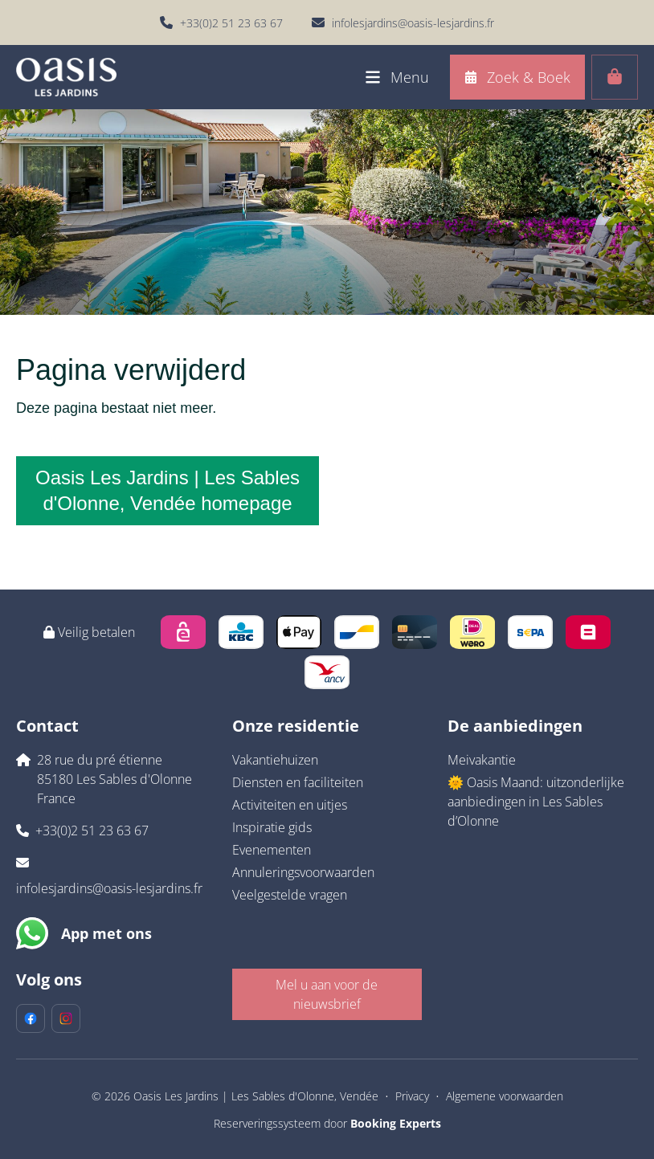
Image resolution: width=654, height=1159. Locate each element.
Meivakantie (482, 760)
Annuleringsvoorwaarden (303, 872)
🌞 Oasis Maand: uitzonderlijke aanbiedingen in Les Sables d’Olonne (536, 801)
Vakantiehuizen (275, 760)
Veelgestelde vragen (289, 895)
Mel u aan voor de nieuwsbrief (327, 994)
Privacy (412, 1096)
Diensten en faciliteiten (297, 782)
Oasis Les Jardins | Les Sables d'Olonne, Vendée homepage (167, 490)
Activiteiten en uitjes (289, 805)
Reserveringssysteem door (327, 1123)
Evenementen (271, 850)
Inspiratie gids (272, 827)
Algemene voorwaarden (504, 1096)
